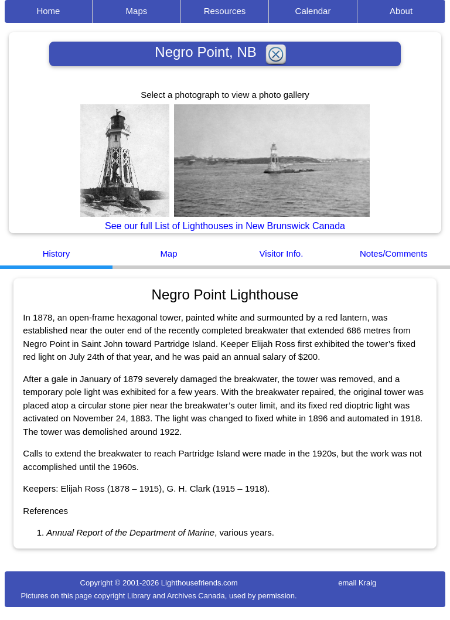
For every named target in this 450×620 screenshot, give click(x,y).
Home (48, 11)
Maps (137, 11)
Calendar (313, 11)
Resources (225, 11)
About (401, 11)
